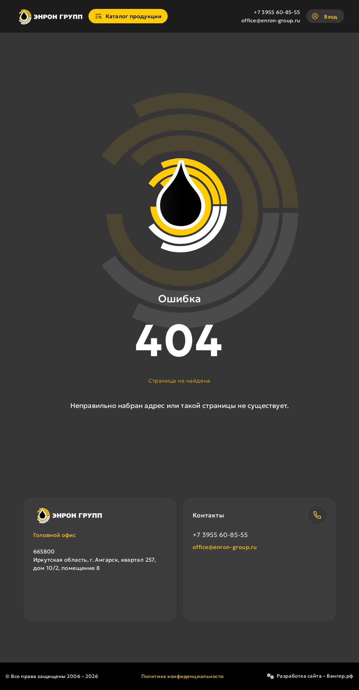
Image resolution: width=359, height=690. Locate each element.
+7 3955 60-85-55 (277, 12)
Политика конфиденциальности (182, 676)
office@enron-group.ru (270, 20)
